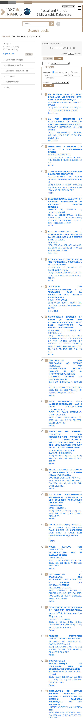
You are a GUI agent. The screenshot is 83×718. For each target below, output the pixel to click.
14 (46, 495)
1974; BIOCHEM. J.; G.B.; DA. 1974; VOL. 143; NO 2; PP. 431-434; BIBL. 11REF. (65, 447)
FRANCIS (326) (12, 50)
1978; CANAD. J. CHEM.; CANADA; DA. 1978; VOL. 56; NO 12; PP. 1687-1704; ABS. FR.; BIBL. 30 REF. (65, 182)
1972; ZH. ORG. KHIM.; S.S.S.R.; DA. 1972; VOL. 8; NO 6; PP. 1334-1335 (65, 103)
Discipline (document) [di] (17, 71)
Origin (8, 87)
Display (65, 53)
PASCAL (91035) (12, 47)
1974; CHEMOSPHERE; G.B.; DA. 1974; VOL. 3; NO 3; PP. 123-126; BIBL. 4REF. (65, 506)
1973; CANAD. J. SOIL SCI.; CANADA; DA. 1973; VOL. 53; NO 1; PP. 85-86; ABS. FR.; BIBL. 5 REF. (65, 242)
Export (59, 58)
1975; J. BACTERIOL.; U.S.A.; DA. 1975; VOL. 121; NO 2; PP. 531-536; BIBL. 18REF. (65, 558)
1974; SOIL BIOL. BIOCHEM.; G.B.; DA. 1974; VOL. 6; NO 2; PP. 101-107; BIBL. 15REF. (65, 270)
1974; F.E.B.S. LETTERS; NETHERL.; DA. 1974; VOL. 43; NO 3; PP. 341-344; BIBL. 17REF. (65, 479)
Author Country (12, 82)
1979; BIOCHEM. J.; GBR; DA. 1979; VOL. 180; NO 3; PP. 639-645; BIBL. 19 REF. (65, 156)
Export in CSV (8, 54)
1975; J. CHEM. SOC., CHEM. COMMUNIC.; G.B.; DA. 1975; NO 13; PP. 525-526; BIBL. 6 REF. (65, 618)
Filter (8, 44)
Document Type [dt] (14, 60)
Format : (46, 82)
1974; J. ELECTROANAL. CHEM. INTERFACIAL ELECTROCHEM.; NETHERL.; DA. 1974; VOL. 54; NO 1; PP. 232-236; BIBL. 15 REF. (65, 212)
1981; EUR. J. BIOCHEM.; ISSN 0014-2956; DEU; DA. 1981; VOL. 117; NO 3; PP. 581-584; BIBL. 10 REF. (65, 378)
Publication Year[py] (14, 65)
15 (46, 525)
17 (46, 574)
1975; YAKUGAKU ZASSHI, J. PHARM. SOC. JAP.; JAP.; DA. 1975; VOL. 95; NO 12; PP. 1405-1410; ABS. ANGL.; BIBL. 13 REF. (65, 588)
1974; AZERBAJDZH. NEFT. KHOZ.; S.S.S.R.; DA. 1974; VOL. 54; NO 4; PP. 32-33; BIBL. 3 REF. (65, 645)
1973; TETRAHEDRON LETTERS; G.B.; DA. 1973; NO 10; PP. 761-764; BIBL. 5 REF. (65, 130)
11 (46, 401)
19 (46, 636)
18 (46, 607)
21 (46, 691)
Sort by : (47, 63)
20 (46, 661)
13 (46, 470)
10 (46, 360)
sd (65, 532)
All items (51, 78)
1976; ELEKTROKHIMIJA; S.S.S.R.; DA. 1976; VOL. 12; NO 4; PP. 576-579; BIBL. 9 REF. (65, 673)
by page (78, 53)
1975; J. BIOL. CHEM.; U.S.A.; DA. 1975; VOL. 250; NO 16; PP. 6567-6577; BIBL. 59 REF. (65, 413)
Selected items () (61, 72)
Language (10, 76)
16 (46, 547)
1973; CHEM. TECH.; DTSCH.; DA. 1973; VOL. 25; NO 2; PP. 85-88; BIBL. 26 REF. (65, 298)
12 (46, 431)
